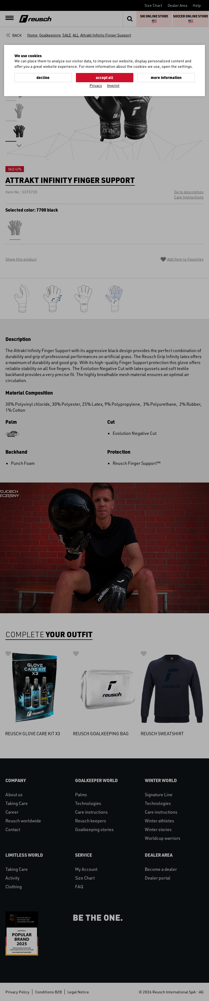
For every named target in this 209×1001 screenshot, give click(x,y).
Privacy (96, 85)
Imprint (113, 85)
